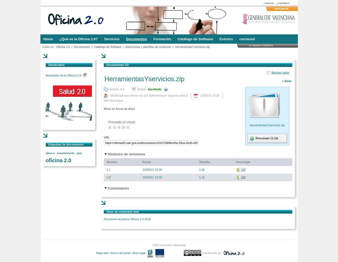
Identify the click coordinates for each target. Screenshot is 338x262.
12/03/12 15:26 (152, 169)
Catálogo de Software (107, 46)
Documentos (82, 46)
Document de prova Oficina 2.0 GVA (127, 219)
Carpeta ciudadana (262, 45)
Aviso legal (138, 253)
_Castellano (283, 3)
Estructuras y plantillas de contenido (148, 46)
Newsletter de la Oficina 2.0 (66, 75)
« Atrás (287, 81)
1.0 (108, 177)
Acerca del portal (120, 253)
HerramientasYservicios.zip (192, 46)
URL (107, 137)
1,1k (202, 169)
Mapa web (102, 253)
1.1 (108, 169)
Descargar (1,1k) (263, 139)
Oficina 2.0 (63, 46)
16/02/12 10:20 (152, 177)
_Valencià (268, 3)
